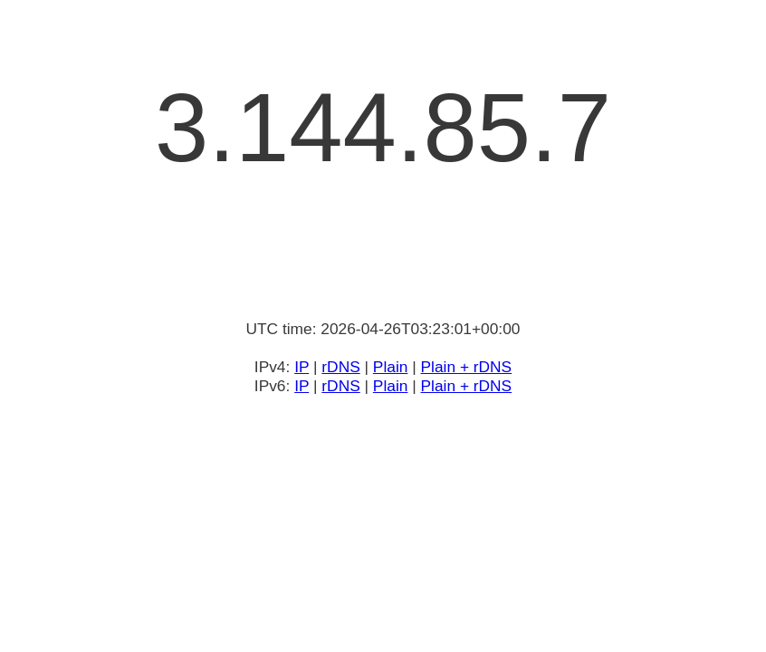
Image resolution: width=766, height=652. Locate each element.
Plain (390, 367)
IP (301, 367)
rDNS (340, 367)
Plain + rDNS (466, 367)
